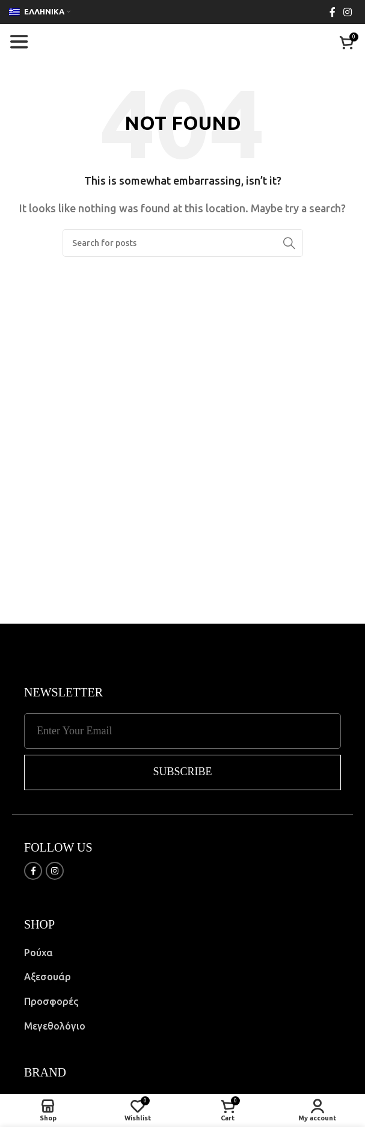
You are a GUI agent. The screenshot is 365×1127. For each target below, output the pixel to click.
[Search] (183, 243)
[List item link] (182, 953)
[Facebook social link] (332, 12)
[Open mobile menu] (18, 42)
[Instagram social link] (348, 12)
